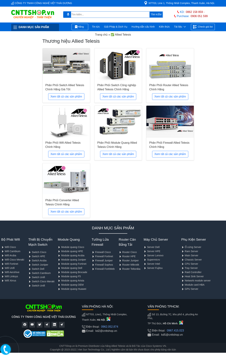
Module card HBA (193, 284)
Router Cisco (128, 252)
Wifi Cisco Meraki (12, 259)
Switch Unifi (36, 277)
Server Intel (152, 263)
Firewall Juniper (102, 260)
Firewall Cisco (101, 252)
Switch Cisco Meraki (41, 281)
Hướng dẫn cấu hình (143, 26)
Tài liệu (180, 26)
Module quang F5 (69, 276)
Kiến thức (164, 26)
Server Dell (151, 247)
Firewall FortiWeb (103, 268)
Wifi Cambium (10, 251)
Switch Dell (36, 268)
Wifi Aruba (8, 255)
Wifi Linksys (9, 276)
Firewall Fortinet (102, 256)
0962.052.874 (109, 326)
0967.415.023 (175, 330)
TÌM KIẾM (156, 14)
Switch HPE (36, 256)
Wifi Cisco (8, 247)
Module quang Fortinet (72, 263)
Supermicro (152, 259)
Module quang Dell (70, 268)
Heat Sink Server (192, 276)
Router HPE (127, 256)
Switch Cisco (37, 252)
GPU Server (189, 289)
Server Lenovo (153, 255)
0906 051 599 (199, 16)
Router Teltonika (129, 268)
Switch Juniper (38, 264)
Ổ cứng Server (191, 247)
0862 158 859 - (195, 11)
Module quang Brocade (72, 272)
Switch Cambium (39, 273)
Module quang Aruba (71, 255)
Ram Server (189, 251)
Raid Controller (191, 272)
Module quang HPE (70, 251)
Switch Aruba (37, 260)
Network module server (196, 280)
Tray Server (189, 268)
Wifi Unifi (8, 268)
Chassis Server (191, 259)
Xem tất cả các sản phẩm (66, 96)
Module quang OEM (70, 284)
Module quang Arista (71, 280)
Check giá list (203, 27)
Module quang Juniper (72, 259)
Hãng (80, 26)
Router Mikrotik (129, 264)
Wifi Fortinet (9, 263)
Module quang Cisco (71, 247)
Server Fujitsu (153, 268)
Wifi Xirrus (8, 280)
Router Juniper (129, 260)
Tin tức (96, 26)
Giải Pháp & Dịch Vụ (115, 26)
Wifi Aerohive (10, 272)
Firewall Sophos (102, 264)
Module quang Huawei (72, 289)
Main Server (189, 255)
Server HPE (152, 251)
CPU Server (189, 263)
